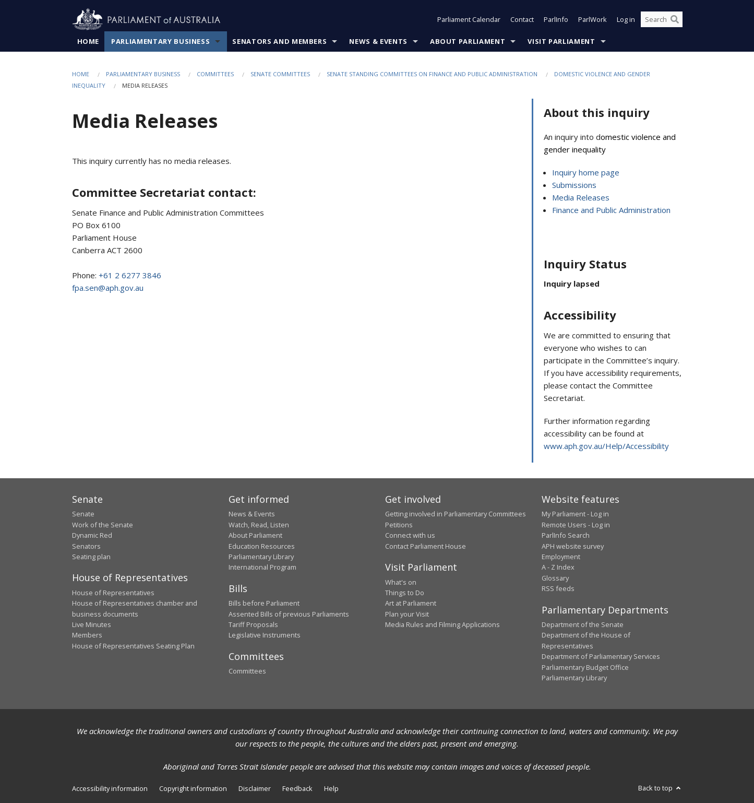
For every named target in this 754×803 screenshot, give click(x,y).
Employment (561, 556)
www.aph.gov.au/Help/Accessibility (606, 446)
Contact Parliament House (425, 546)
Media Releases (580, 198)
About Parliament (467, 41)
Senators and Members (279, 41)
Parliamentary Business (160, 41)
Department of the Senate (583, 625)
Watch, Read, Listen (259, 524)
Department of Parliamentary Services (601, 657)
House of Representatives (113, 592)
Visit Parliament (561, 41)
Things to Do (404, 592)
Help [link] (331, 789)
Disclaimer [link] (254, 789)
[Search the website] (662, 20)
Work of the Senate (102, 524)
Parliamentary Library (261, 556)
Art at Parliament (410, 603)
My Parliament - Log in (575, 514)
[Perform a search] (675, 20)
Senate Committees (280, 74)
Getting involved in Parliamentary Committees (455, 514)
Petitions (399, 524)
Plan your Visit (407, 614)
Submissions (574, 185)
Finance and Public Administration (611, 210)
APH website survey (573, 546)
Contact (522, 20)
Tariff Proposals (253, 625)
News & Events (378, 41)
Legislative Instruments (265, 635)
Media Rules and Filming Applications (442, 625)
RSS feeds (558, 589)
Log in (626, 20)
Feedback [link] (297, 789)
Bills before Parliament (264, 603)
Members (87, 635)
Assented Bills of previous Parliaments (289, 614)
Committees (215, 74)
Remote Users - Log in (576, 524)
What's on (400, 582)
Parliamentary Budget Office (585, 667)
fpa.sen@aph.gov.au (107, 288)
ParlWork (592, 20)
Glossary (555, 578)
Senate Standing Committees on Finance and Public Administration (432, 74)
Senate (83, 514)
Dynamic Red (92, 535)
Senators (86, 546)
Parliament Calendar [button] (468, 20)
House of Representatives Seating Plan (133, 646)
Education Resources (262, 546)
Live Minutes (91, 625)
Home (88, 41)
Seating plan (91, 556)
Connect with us (410, 535)
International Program (262, 567)
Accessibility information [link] (110, 789)
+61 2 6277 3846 (130, 275)
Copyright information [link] (193, 789)
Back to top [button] (660, 788)
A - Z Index (558, 567)
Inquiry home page (585, 173)
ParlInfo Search (566, 535)
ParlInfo (556, 20)
